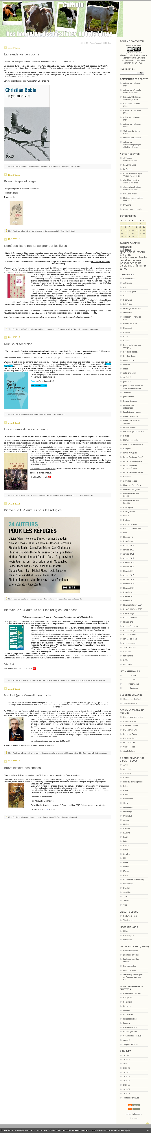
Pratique (126, 520)
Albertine (127, 769)
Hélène (126, 824)
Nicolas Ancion (129, 743)
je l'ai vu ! (127, 381)
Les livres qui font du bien (133, 432)
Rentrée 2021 (128, 592)
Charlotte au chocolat (132, 993)
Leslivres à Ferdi (130, 916)
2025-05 (126, 1077)
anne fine (125, 254)
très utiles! (127, 664)
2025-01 (126, 1094)
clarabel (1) (128, 807)
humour (126, 247)
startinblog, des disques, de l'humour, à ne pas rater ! (133, 977)
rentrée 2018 (128, 579)
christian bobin (75, 166)
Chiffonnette (128, 799)
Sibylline (126, 854)
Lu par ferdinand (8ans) (132, 461)
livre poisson (128, 449)
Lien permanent (42, 166)
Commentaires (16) (56, 166)
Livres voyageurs (130, 453)
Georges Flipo (129, 747)
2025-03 (126, 1085)
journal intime (128, 397)
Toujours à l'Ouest (130, 1044)
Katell (125, 837)
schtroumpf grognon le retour (132, 251)
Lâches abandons (130, 416)
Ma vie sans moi (130, 1027)
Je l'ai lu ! (127, 377)
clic (20, 193)
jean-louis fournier (131, 260)
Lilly (125, 858)
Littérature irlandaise (131, 440)
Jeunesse (127, 392)
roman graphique (130, 618)
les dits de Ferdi (129, 427)
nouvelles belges (130, 481)
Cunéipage (133, 688)
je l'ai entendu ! (129, 373)
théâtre (126, 660)
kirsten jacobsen (101, 753)
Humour (126, 365)
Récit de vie (128, 537)
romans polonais (130, 639)
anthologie (127, 283)
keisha (126, 97)
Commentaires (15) (52, 231)
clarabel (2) (128, 812)
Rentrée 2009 (128, 541)
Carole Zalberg (129, 751)
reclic (53, 809)
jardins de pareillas (131, 955)
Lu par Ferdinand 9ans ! (133, 472)
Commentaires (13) (65, 329)
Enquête (126, 332)
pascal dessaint (130, 263)
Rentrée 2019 (128, 584)
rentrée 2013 (128, 558)
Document (127, 328)
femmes (141, 265)
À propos (133, 1118)
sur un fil (126, 1040)
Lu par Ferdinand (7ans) (133, 457)
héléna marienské (86, 495)
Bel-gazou (127, 998)
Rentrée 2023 (128, 601)
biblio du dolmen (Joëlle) (133, 782)
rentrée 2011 (128, 550)
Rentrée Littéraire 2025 (132, 609)
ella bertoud (82, 329)
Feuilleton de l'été (130, 352)
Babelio (126, 778)
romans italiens (129, 635)
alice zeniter (77, 599)
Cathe (125, 790)
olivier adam (67, 599)
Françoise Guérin (130, 734)
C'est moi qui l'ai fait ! (132, 699)
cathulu (126, 83)
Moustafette (128, 884)
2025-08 (126, 1064)
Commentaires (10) (66, 495)
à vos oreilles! (128, 279)
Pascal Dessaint (129, 730)
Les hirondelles (129, 966)
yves (125, 905)
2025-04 (126, 1081)
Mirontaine (127, 940)
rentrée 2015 (128, 567)
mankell (91, 753)
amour (124, 268)
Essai (125, 336)
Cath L (126, 131)
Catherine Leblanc (130, 726)
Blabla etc (127, 1006)
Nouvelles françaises (131, 489)
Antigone (127, 773)
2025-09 (126, 1059)
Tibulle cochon (129, 920)
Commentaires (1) (50, 599)
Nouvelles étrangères (132, 485)
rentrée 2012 (128, 554)
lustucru (126, 1023)
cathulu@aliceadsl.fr (133, 1114)
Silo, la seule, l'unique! (132, 1036)
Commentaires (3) (49, 817)
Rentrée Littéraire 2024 (132, 605)
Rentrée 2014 (128, 562)
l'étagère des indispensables (32, 329)
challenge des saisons (132, 308)
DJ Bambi (127, 205)
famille (143, 257)
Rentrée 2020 (128, 588)
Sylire (125, 896)
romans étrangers (130, 626)
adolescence (128, 257)
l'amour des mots (130, 401)
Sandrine (127, 892)
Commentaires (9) (59, 414)
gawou (126, 820)
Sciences (127, 652)
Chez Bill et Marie (130, 951)
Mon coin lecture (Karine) (133, 879)
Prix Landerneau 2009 (132, 529)
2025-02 (126, 1089)
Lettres (126, 436)
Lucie (125, 862)
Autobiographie (129, 292)
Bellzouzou (127, 1002)
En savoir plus (124, 1130)
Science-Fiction (129, 647)
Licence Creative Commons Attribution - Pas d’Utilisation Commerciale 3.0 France (133, 60)
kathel (125, 841)
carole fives (127, 265)
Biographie (127, 300)
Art (124, 287)
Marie (125, 875)
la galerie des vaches (132, 412)
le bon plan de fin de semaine (41, 680)
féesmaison (128, 1015)
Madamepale (134, 684)
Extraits (126, 341)
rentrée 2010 (128, 546)
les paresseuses (130, 1019)
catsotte (126, 1010)
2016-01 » (107, 43)
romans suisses (129, 643)
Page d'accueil (95, 43)
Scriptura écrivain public (133, 717)
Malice (126, 867)
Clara (125, 803)
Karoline (126, 833)
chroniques (127, 313)
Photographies (129, 511)
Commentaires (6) (73, 680)
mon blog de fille (130, 1032)
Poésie (126, 516)
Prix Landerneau (130, 524)
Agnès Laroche (129, 721)
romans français (129, 630)
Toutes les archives (131, 1098)
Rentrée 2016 (128, 571)
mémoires (127, 477)
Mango (126, 871)
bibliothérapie (71, 231)
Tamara (126, 901)
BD (124, 296)
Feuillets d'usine (129, 356)
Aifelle (125, 117)
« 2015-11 (84, 43)
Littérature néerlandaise (133, 444)
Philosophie (128, 507)
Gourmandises (129, 360)
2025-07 (126, 1068)
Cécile (125, 795)
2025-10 (126, 1055)
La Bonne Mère (129, 165)
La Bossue (136, 138)
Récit (125, 533)
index (125, 369)
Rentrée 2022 (128, 596)
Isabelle (126, 829)
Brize (125, 786)
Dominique (127, 816)
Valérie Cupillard (130, 703)
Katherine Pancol (130, 738)
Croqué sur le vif (130, 324)
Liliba (125, 931)
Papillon (126, 888)
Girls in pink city (129, 970)
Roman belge (128, 613)
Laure (125, 850)
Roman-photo (128, 622)
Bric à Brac (127, 304)
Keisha (126, 104)
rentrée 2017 (128, 575)
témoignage (128, 656)
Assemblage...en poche (132, 209)
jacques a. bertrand (69, 817)
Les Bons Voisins (130, 194)
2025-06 (126, 1072)
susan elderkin (93, 329)
